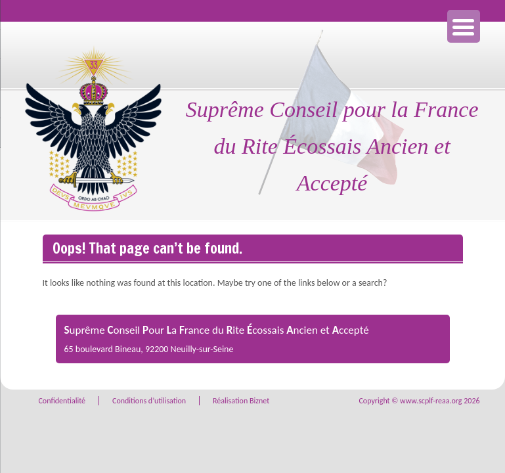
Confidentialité (61, 400)
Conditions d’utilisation (149, 400)
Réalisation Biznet (241, 400)
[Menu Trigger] (463, 26)
